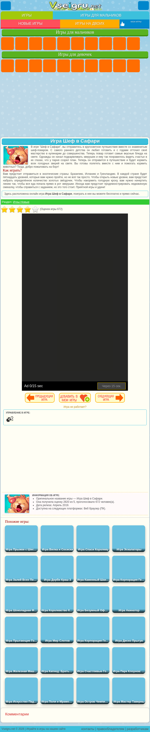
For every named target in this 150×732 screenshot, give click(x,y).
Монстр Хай (77, 65)
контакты (87, 729)
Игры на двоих (89, 23)
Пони (7, 65)
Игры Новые (21, 202)
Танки (49, 43)
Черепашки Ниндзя (119, 43)
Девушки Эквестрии (21, 65)
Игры (27, 15)
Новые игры (30, 23)
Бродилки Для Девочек (91, 65)
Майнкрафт (91, 43)
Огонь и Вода (35, 65)
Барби (49, 65)
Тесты (63, 65)
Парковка (7, 43)
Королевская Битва (77, 43)
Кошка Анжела (119, 65)
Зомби (63, 43)
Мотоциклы (133, 43)
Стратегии (35, 43)
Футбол (21, 43)
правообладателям (110, 729)
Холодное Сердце (133, 65)
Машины (105, 43)
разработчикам (137, 729)
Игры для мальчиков (100, 15)
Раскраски (105, 65)
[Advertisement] (75, 105)
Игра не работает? (75, 406)
